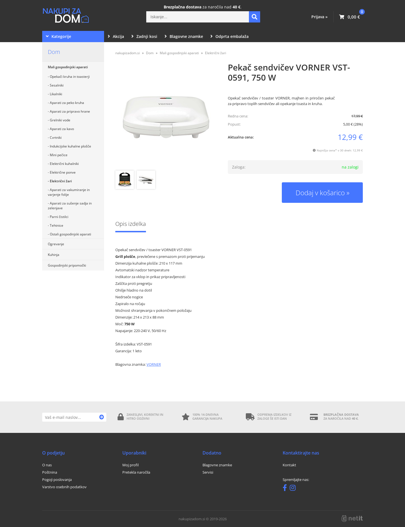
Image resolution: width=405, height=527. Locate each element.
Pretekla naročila (136, 472)
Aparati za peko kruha (67, 102)
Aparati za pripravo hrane (70, 111)
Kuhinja (53, 254)
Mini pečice (59, 155)
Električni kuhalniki (64, 163)
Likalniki (56, 94)
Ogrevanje (56, 244)
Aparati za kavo (62, 128)
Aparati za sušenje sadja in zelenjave (70, 205)
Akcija (116, 36)
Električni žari (61, 181)
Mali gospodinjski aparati (68, 67)
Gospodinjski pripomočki (67, 265)
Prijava (319, 16)
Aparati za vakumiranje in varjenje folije (69, 192)
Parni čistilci (59, 216)
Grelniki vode (60, 120)
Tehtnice (56, 225)
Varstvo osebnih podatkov (64, 486)
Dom (54, 52)
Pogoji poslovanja (57, 479)
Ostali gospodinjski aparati (70, 234)
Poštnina (49, 472)
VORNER (154, 364)
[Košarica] (349, 16)
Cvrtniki (56, 137)
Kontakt (289, 464)
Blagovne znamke (184, 36)
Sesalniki (57, 85)
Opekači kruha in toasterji (70, 76)
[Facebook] (286, 488)
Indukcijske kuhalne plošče (70, 146)
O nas (47, 464)
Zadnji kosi (144, 36)
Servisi (207, 472)
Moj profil (130, 464)
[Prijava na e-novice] (101, 417)
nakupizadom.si (127, 53)
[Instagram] (294, 488)
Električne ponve (63, 172)
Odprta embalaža (229, 36)
